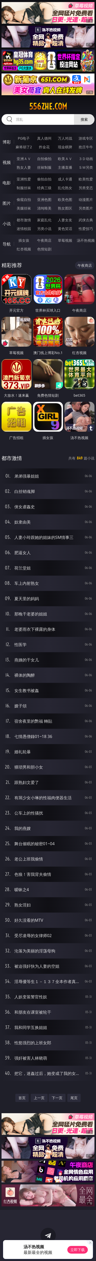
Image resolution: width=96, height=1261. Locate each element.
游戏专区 (86, 138)
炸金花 (44, 146)
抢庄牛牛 (86, 146)
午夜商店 (44, 240)
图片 (7, 203)
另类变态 (86, 187)
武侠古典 (86, 219)
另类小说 (44, 228)
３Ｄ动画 (86, 158)
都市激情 (24, 219)
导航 (7, 244)
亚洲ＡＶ (24, 158)
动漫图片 (86, 199)
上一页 (39, 1097)
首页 (22, 1097)
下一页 (57, 1097)
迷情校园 (24, 228)
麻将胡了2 (24, 146)
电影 (7, 183)
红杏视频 (24, 249)
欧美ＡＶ (65, 158)
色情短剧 (44, 249)
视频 (7, 162)
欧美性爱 (86, 179)
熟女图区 (65, 208)
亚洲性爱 (24, 179)
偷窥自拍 (24, 199)
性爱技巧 (86, 228)
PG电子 (24, 138)
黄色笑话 (65, 228)
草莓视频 (65, 240)
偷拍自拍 (44, 179)
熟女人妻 (24, 167)
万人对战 (65, 138)
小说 (7, 223)
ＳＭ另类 (86, 167)
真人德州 (44, 138)
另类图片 (86, 208)
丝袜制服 (44, 167)
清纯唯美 (44, 208)
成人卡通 (65, 179)
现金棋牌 (65, 146)
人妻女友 (65, 219)
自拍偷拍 (44, 158)
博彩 (7, 142)
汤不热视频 (86, 240)
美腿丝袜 (24, 208)
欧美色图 (65, 199)
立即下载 (77, 1249)
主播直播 (65, 167)
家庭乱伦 (44, 219)
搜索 (84, 119)
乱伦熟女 (65, 187)
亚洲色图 (44, 199)
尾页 (74, 1097)
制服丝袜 (24, 187)
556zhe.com (48, 106)
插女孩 (23, 240)
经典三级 (44, 187)
